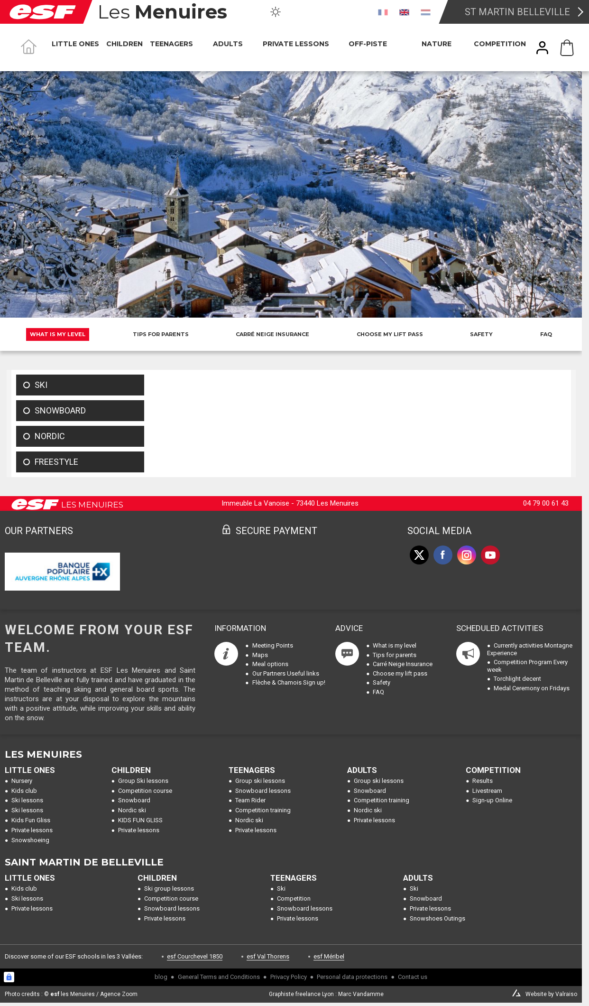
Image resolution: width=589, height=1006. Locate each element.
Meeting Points (272, 645)
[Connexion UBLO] (9, 977)
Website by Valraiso (551, 994)
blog (161, 976)
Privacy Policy (288, 976)
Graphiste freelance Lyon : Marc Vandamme (326, 994)
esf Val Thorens (268, 956)
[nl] (426, 12)
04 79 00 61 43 (546, 503)
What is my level (57, 334)
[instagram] (466, 554)
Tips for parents (161, 334)
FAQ (546, 334)
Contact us (412, 976)
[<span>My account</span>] (542, 47)
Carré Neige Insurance (272, 334)
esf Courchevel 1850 (194, 956)
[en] (404, 12)
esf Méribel (328, 956)
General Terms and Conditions (219, 976)
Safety (481, 334)
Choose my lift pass (390, 334)
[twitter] (419, 554)
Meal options (270, 664)
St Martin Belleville (517, 12)
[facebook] (442, 554)
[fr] (383, 12)
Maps (260, 654)
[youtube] (490, 554)
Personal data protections (352, 976)
